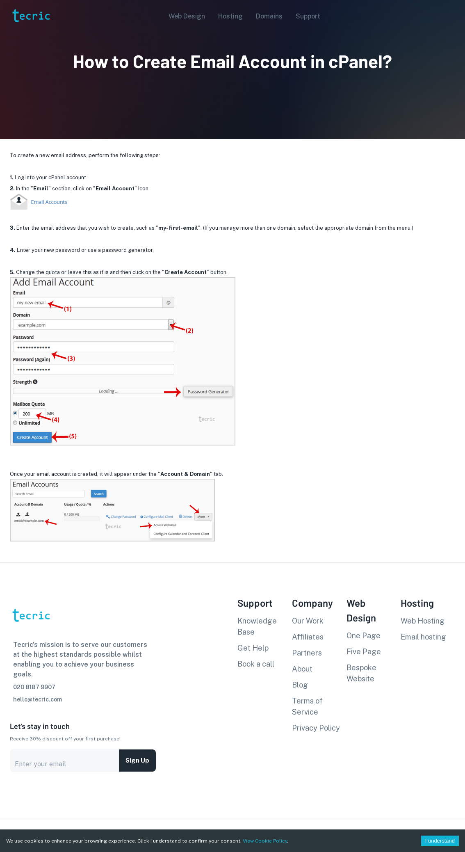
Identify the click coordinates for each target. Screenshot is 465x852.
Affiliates (308, 637)
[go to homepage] (30, 34)
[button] (184, 16)
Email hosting (423, 637)
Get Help (253, 648)
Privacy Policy (316, 728)
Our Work (308, 621)
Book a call (255, 664)
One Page (363, 635)
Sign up (137, 760)
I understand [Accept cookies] (440, 841)
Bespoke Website (361, 673)
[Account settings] (453, 16)
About (302, 669)
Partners (307, 653)
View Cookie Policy (265, 841)
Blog (300, 685)
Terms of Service (307, 706)
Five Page (363, 651)
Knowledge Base (257, 626)
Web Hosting (422, 621)
